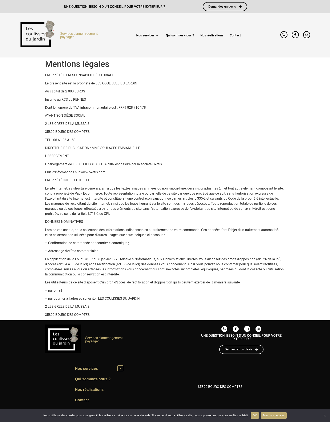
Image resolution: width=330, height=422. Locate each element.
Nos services (147, 35)
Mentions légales (274, 415)
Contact (235, 35)
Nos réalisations (211, 35)
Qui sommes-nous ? (180, 35)
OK (255, 415)
